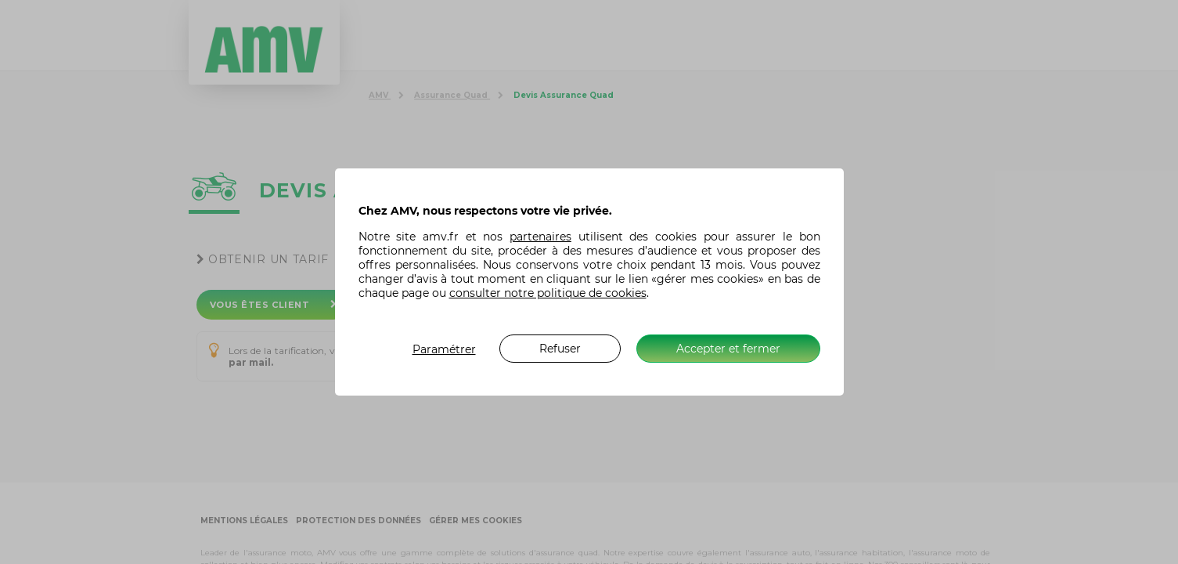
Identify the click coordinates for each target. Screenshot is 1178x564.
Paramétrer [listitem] (444, 349)
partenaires (540, 237)
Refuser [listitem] (560, 349)
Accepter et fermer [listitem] (728, 349)
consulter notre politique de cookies (548, 293)
